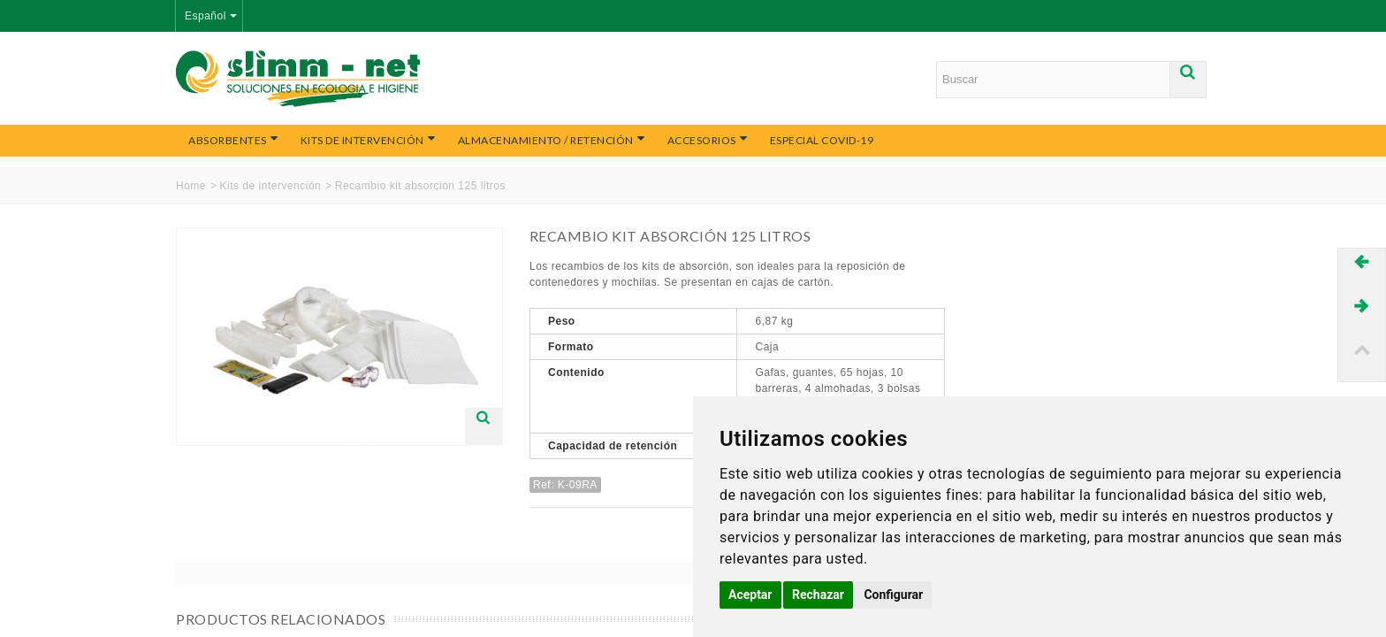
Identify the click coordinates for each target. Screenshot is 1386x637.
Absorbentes (233, 140)
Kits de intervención (369, 140)
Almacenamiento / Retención (552, 140)
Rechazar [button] (818, 594)
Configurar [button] (893, 594)
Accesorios (708, 140)
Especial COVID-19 (822, 140)
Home (191, 186)
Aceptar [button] (750, 594)
